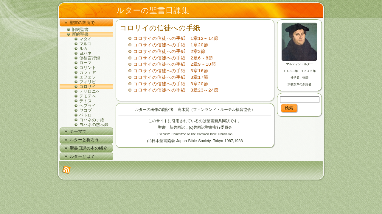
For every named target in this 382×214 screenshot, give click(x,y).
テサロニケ (89, 91)
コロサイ (87, 86)
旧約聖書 (80, 29)
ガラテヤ (87, 72)
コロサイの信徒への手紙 (159, 28)
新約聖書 (80, 34)
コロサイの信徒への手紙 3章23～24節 (176, 89)
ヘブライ (87, 105)
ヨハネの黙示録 (93, 124)
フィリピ (87, 81)
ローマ (85, 62)
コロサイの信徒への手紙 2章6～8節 (173, 57)
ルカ (83, 48)
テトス (85, 100)
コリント (87, 67)
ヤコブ (85, 110)
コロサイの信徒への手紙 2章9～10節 (174, 64)
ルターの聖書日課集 (153, 10)
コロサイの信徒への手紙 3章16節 (170, 70)
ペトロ (85, 115)
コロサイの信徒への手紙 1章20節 (170, 44)
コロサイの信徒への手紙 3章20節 (170, 83)
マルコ (85, 43)
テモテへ (87, 96)
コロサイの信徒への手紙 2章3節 (169, 51)
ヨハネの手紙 (91, 119)
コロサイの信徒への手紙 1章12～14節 (176, 38)
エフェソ (87, 77)
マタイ (85, 39)
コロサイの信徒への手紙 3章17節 (170, 77)
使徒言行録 (89, 58)
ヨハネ (85, 53)
